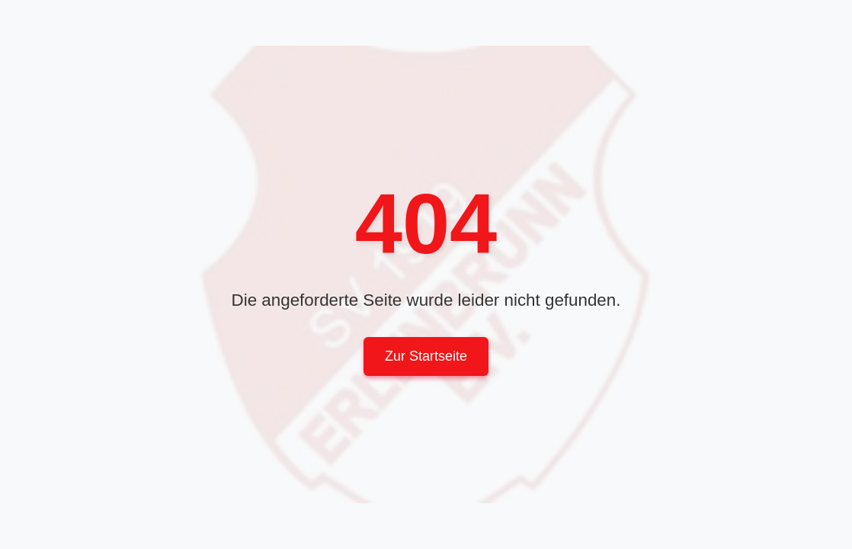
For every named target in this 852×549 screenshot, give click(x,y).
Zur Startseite (426, 356)
